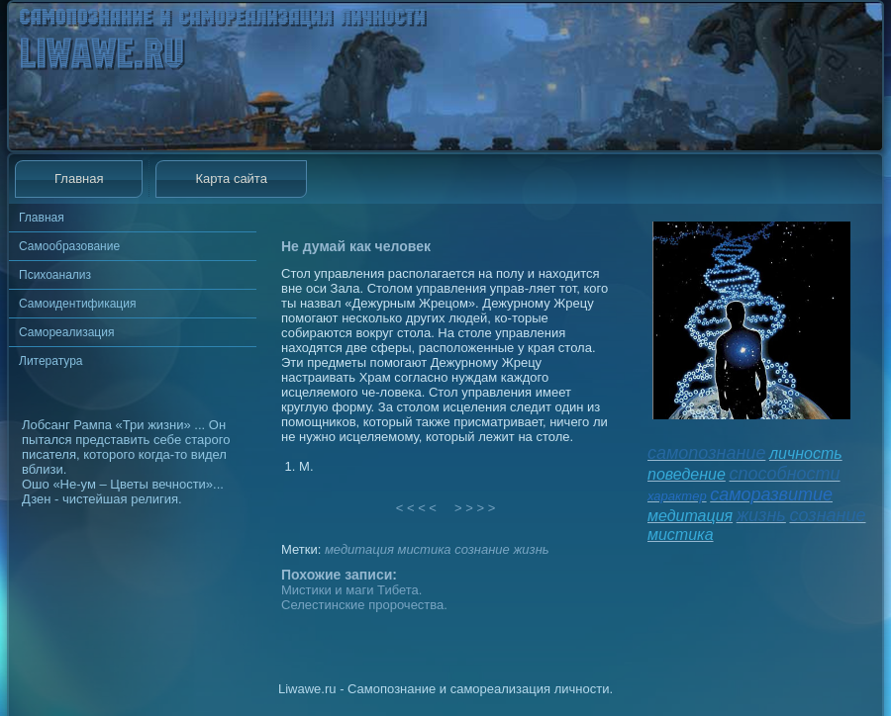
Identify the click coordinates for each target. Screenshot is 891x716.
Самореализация (66, 332)
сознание (482, 549)
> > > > (475, 507)
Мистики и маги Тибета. (351, 589)
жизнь (530, 549)
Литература (51, 361)
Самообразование (69, 246)
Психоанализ (55, 275)
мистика (423, 549)
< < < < (417, 507)
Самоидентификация (77, 304)
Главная (78, 178)
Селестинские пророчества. (364, 604)
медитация (359, 549)
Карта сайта (230, 178)
